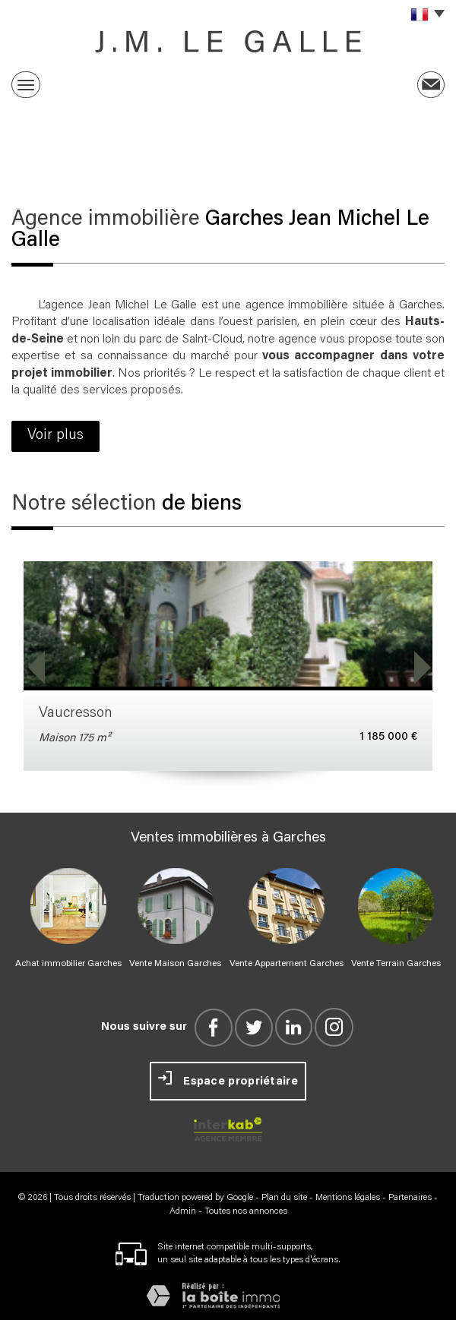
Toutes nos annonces (245, 1211)
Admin (182, 1211)
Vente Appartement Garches (287, 963)
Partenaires (410, 1197)
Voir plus (55, 435)
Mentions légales (347, 1197)
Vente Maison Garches (175, 963)
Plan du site (284, 1197)
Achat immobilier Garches (68, 963)
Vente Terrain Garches (396, 963)
